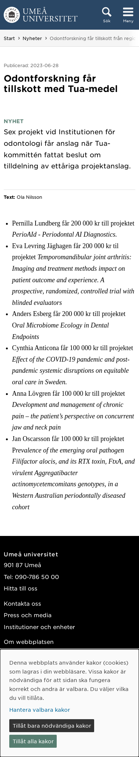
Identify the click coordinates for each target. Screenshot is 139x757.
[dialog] (69, 703)
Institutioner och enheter (39, 626)
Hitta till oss (20, 588)
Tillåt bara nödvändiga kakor (52, 725)
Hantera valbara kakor (39, 709)
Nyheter (32, 38)
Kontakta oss (22, 603)
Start (9, 38)
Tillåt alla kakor (33, 741)
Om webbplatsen (29, 641)
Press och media (28, 614)
